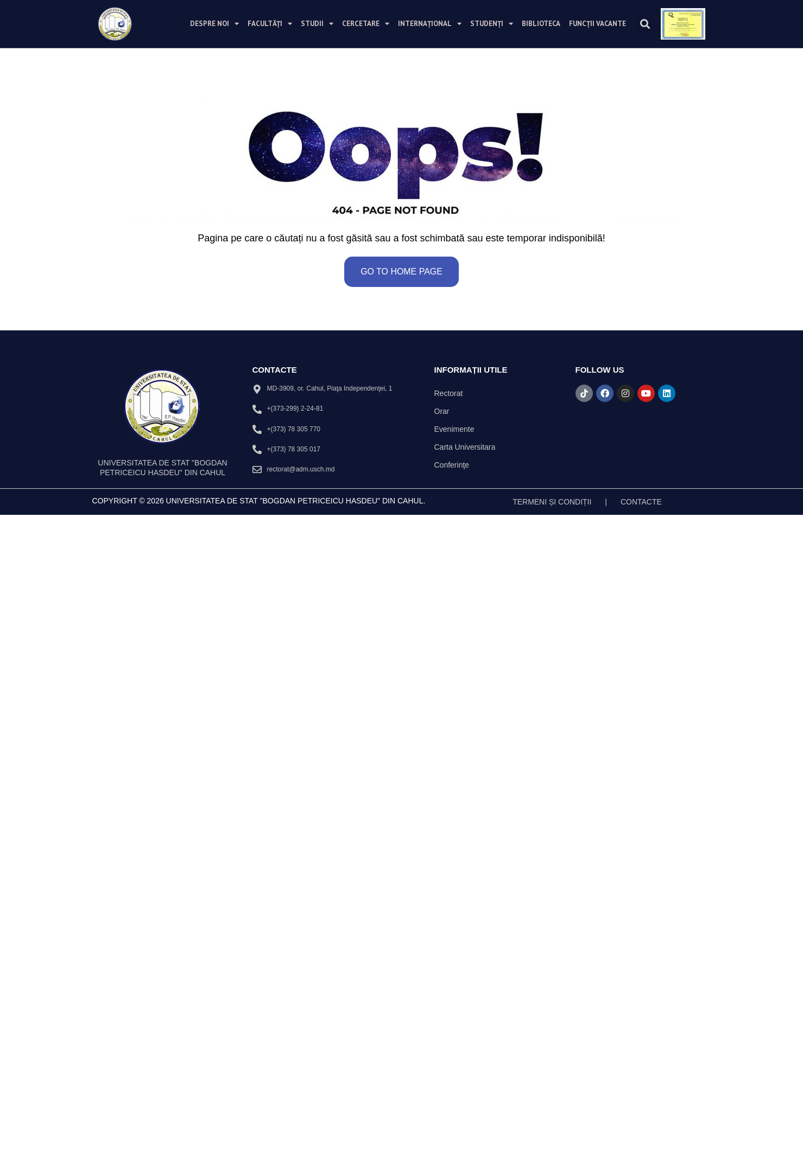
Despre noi (214, 24)
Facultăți (270, 24)
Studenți (491, 24)
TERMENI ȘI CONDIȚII (552, 501)
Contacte (641, 501)
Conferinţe (452, 465)
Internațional (429, 24)
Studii (317, 24)
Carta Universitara (465, 447)
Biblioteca (541, 23)
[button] (645, 24)
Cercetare (365, 24)
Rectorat (448, 393)
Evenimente (454, 429)
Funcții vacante (597, 23)
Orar (442, 411)
